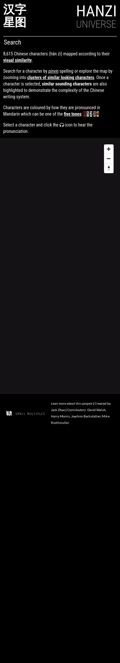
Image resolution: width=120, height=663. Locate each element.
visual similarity (17, 60)
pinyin (53, 71)
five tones (72, 114)
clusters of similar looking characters (60, 77)
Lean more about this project (72, 403)
